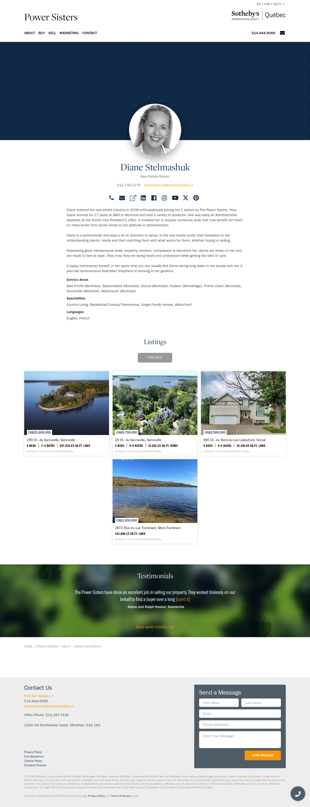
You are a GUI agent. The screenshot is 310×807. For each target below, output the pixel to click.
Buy (42, 33)
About (29, 33)
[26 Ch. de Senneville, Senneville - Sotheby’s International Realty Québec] (155, 413)
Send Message (262, 755)
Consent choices (35, 765)
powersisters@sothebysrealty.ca (48, 706)
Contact (89, 33)
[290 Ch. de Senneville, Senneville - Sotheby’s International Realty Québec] (66, 413)
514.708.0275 (129, 185)
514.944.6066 (263, 33)
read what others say (155, 627)
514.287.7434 (57, 715)
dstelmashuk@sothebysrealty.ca (168, 185)
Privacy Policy (33, 752)
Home (28, 646)
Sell (52, 33)
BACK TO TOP (273, 666)
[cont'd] (183, 599)
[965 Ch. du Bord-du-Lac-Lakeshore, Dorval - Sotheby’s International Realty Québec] (243, 413)
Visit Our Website (39, 696)
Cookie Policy (33, 761)
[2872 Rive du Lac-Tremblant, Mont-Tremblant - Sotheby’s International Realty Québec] (155, 501)
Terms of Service (121, 796)
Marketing (69, 33)
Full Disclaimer (34, 756)
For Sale (155, 358)
